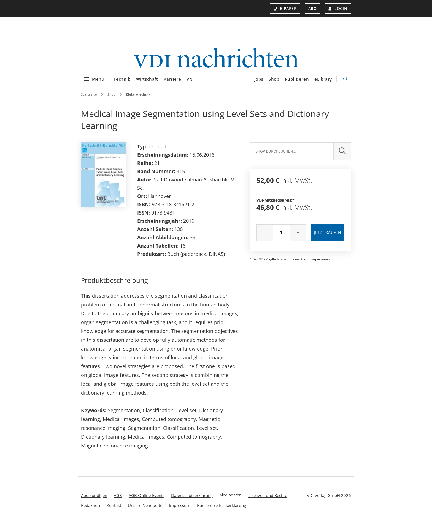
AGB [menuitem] (118, 495)
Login (337, 8)
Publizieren (297, 79)
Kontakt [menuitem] (114, 505)
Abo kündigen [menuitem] (94, 495)
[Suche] (291, 151)
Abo (312, 8)
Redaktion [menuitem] (90, 505)
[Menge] (281, 232)
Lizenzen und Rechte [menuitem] (267, 495)
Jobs (258, 79)
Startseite (89, 94)
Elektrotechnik (138, 94)
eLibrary (323, 79)
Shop (274, 79)
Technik (122, 79)
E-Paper (285, 8)
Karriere (172, 79)
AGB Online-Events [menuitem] (146, 495)
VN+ (191, 79)
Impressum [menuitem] (179, 505)
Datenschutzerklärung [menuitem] (192, 495)
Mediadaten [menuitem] (230, 495)
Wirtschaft (147, 79)
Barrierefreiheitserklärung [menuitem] (221, 505)
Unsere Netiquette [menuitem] (145, 505)
